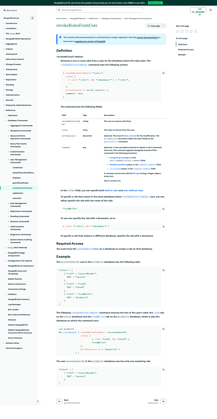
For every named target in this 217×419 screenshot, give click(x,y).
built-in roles (111, 190)
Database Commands (111, 18)
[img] (177, 31)
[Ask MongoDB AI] (198, 9)
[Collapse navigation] (38, 401)
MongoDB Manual (78, 18)
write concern (130, 136)
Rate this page (182, 26)
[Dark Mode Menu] (210, 10)
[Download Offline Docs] (32, 18)
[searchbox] (99, 9)
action (95, 248)
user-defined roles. (133, 190)
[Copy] (163, 73)
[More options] (164, 26)
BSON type (135, 173)
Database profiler (117, 164)
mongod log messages (120, 157)
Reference (93, 18)
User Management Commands (138, 18)
